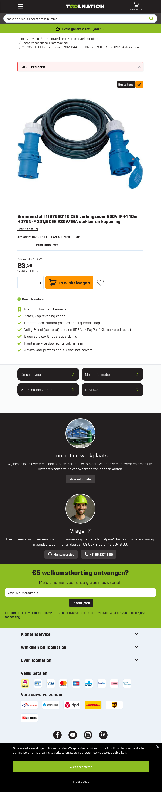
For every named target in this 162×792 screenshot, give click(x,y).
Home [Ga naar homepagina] (21, 38)
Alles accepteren (81, 767)
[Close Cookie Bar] (157, 746)
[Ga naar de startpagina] (86, 6)
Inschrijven (81, 603)
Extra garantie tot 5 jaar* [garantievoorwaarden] (81, 29)
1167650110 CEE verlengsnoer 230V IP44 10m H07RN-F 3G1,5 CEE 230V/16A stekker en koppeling (80, 47)
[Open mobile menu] (21, 6)
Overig (34, 38)
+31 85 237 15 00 (98, 554)
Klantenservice (61, 554)
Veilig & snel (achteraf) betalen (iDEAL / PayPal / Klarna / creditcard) (77, 329)
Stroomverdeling (55, 38)
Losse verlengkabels (84, 38)
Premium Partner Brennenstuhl (48, 309)
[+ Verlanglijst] (100, 282)
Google (132, 612)
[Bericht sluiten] (139, 67)
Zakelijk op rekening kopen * (45, 316)
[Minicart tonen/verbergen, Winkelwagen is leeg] (136, 6)
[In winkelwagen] (69, 282)
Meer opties (81, 781)
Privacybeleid (76, 612)
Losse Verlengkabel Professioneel (45, 42)
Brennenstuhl (27, 229)
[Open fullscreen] (80, 144)
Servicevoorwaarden (107, 612)
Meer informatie (80, 479)
